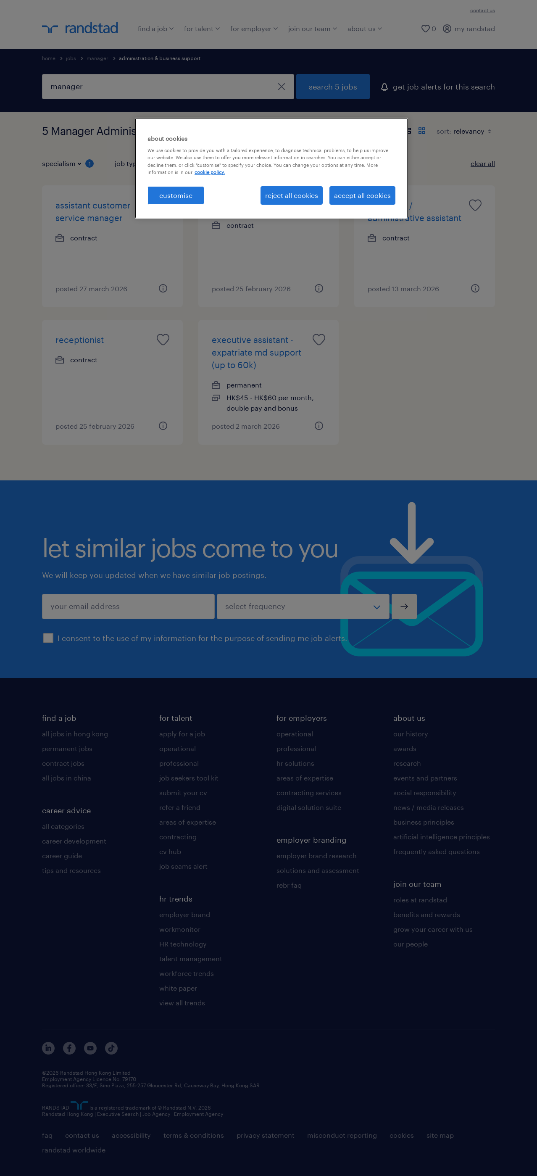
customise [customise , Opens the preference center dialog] (175, 195)
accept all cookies (362, 195)
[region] (271, 168)
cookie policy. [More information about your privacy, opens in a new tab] (210, 172)
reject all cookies (291, 195)
